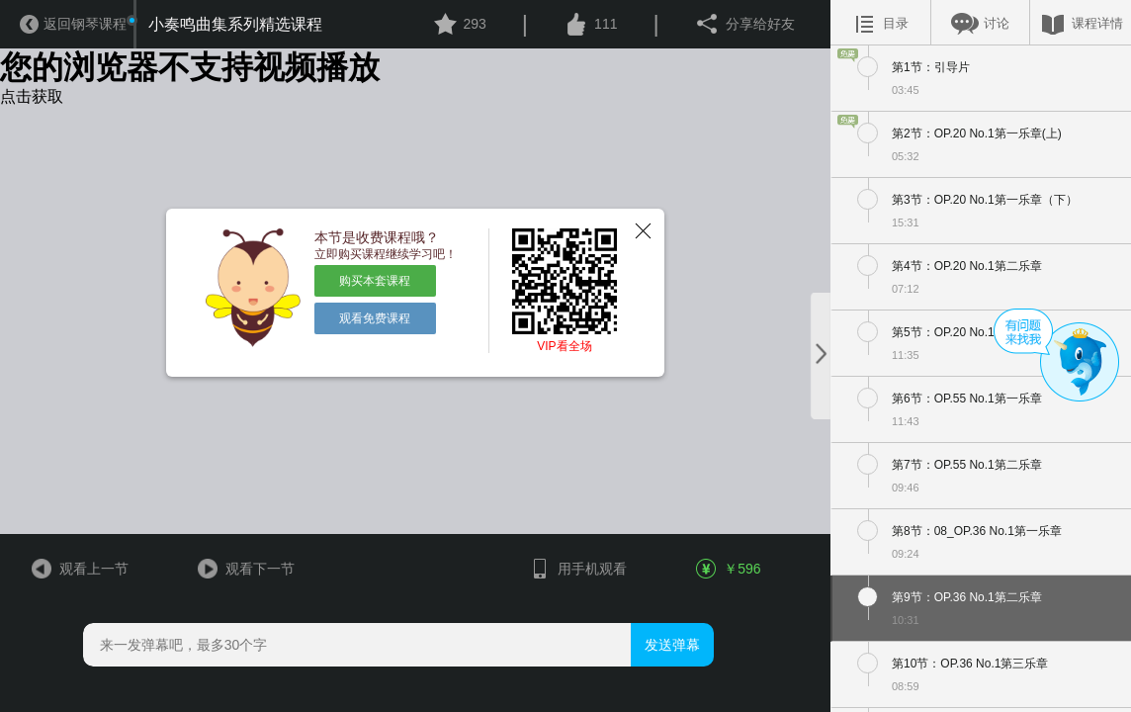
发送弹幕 (672, 645)
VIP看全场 (564, 346)
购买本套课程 (374, 281)
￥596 (728, 568)
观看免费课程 (374, 318)
